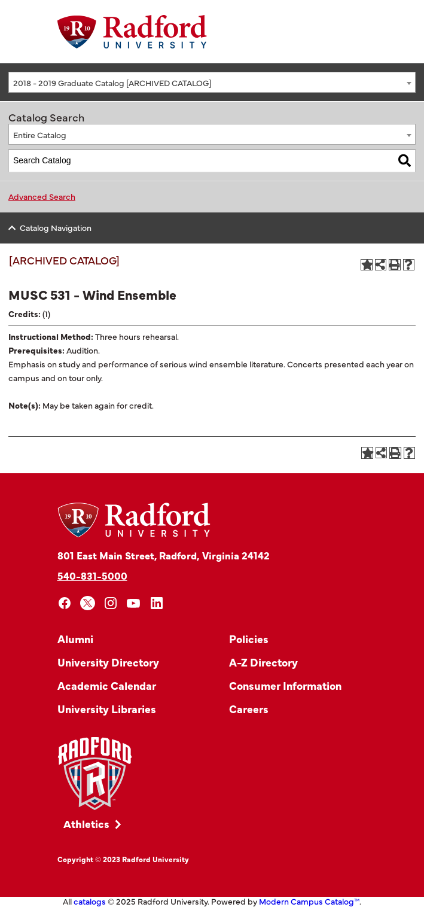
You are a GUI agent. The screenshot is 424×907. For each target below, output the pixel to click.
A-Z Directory (263, 662)
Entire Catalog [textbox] (39, 135)
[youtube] (133, 603)
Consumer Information (285, 685)
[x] (87, 603)
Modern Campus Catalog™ (309, 901)
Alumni (75, 638)
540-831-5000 (92, 575)
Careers (249, 708)
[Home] (132, 31)
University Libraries (106, 708)
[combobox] (212, 82)
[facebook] (64, 603)
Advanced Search (41, 196)
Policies (249, 638)
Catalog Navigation (55, 227)
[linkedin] (157, 603)
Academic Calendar (106, 685)
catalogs (90, 901)
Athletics (86, 823)
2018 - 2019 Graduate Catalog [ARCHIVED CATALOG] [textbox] (112, 83)
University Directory (108, 662)
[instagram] (110, 603)
